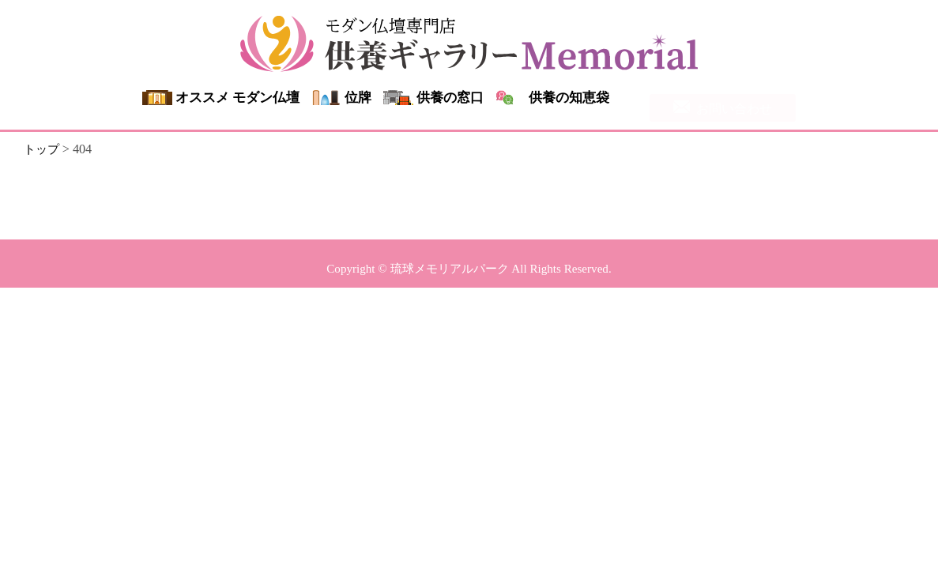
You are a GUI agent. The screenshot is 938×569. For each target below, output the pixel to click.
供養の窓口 (450, 97)
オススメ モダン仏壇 (237, 97)
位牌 (358, 97)
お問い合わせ (734, 108)
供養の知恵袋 (569, 97)
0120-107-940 (723, 82)
